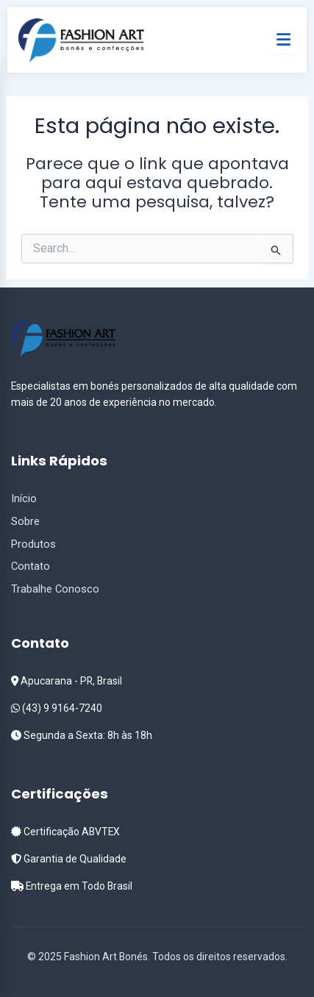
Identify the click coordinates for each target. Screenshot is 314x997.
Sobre (25, 521)
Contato (30, 566)
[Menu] (283, 39)
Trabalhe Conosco (55, 589)
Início (24, 498)
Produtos (33, 544)
